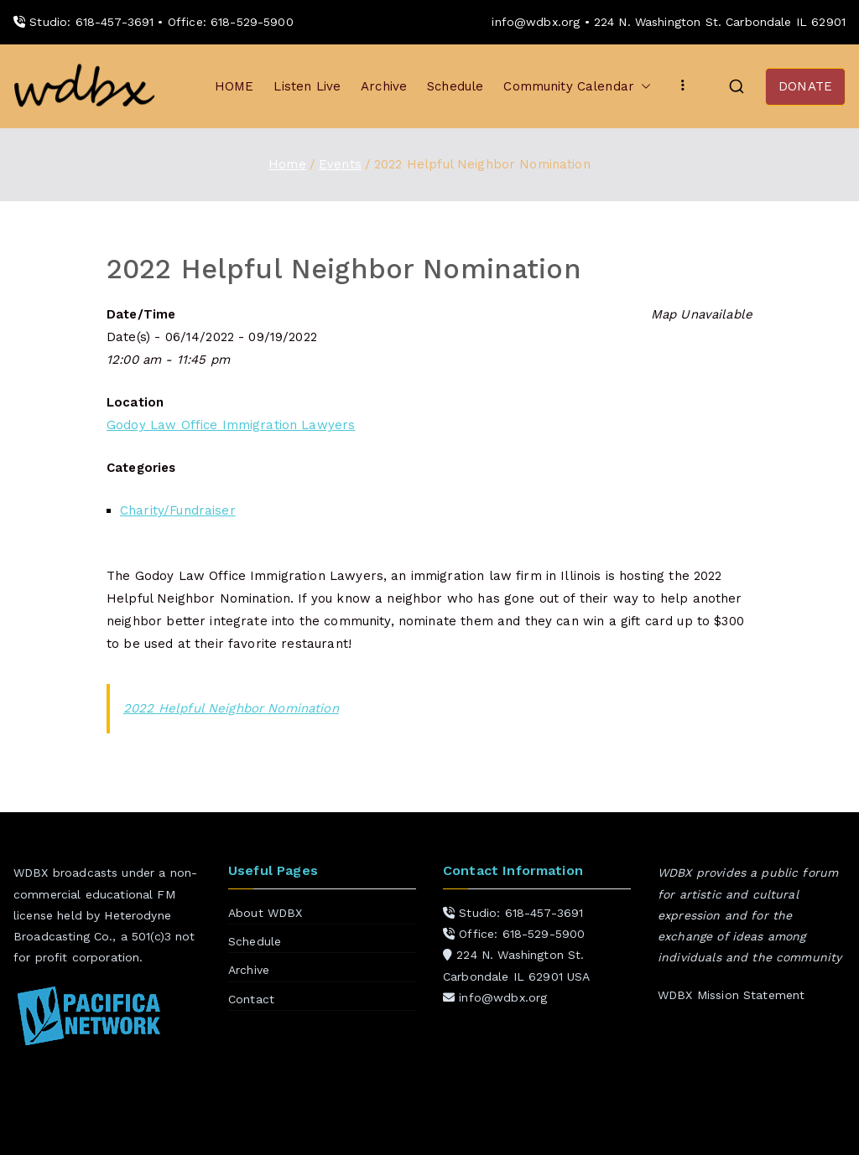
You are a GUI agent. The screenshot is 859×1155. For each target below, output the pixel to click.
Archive (384, 86)
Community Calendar (577, 86)
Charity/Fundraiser (178, 510)
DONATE (805, 86)
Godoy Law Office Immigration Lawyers (231, 424)
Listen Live (307, 86)
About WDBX (265, 912)
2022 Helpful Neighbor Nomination (231, 708)
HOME (234, 86)
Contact (251, 999)
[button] (642, 86)
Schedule (455, 86)
